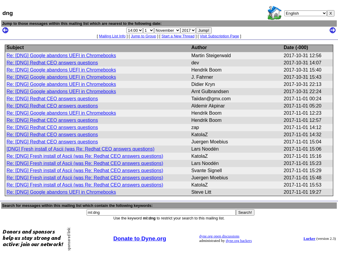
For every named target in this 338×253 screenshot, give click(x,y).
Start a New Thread (178, 36)
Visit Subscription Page (219, 36)
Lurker (309, 239)
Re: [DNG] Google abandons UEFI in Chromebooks (61, 55)
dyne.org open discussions (219, 236)
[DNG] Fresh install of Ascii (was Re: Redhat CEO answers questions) (80, 149)
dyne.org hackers (239, 241)
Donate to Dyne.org (139, 238)
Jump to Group (143, 36)
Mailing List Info (112, 36)
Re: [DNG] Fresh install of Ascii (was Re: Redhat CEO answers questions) (85, 156)
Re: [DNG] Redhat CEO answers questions (52, 62)
